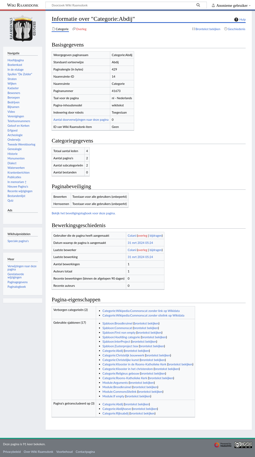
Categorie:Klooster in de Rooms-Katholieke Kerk (134, 364)
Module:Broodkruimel (116, 387)
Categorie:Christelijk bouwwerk (123, 355)
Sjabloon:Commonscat (117, 328)
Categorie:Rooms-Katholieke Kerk (124, 378)
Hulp (239, 20)
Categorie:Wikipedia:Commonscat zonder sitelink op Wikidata (143, 315)
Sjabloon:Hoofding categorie (121, 337)
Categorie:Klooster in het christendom (127, 369)
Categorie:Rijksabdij (115, 413)
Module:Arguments (115, 382)
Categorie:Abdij (112, 350)
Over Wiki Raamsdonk (38, 451)
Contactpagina (85, 451)
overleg (142, 235)
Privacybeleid (12, 451)
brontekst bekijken (146, 323)
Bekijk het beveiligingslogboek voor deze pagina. (83, 213)
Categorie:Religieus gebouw (120, 373)
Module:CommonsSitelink (119, 391)
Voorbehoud (64, 451)
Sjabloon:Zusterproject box (120, 346)
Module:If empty (113, 396)
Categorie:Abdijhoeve (116, 409)
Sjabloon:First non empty (118, 332)
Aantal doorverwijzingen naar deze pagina (81, 119)
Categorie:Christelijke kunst (120, 360)
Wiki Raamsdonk (22, 5)
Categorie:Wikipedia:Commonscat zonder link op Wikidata (140, 311)
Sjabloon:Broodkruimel (117, 323)
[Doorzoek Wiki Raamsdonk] (126, 5)
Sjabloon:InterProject (116, 341)
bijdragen (156, 235)
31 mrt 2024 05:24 (140, 242)
